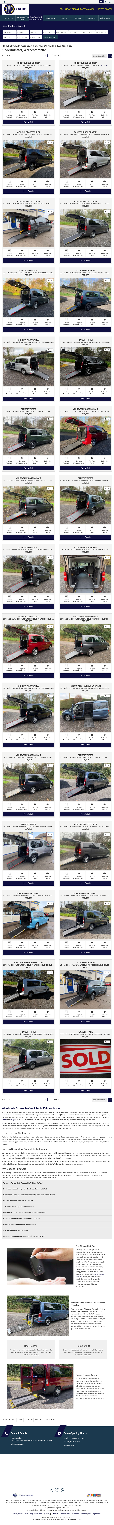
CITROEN (6, 1420)
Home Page (9, 18)
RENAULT (38, 1420)
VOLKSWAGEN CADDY (28, 270)
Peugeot (13, 1120)
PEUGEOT (29, 1420)
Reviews (78, 18)
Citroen (4, 1120)
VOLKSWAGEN (50, 1420)
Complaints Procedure (79, 1514)
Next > (56, 56)
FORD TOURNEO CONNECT (28, 340)
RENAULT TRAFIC (85, 1032)
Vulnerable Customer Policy (60, 1514)
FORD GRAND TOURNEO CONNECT (85, 686)
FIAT (13, 1420)
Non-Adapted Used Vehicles (22, 18)
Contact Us (91, 18)
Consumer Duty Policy (42, 1514)
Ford (107, 1117)
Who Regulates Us (94, 1514)
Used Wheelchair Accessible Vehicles (36, 18)
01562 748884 (18, 1444)
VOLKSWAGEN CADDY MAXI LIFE (29, 963)
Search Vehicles (50, 37)
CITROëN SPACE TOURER (28, 132)
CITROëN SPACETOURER (85, 547)
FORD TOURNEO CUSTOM (28, 63)
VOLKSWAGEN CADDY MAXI (85, 409)
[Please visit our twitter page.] (110, 2)
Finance (64, 18)
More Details (28, 122)
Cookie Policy (28, 1514)
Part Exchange (50, 18)
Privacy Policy (17, 1514)
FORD (20, 1420)
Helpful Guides (105, 18)
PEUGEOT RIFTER (85, 340)
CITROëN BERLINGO (85, 270)
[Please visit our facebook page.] (106, 2)
